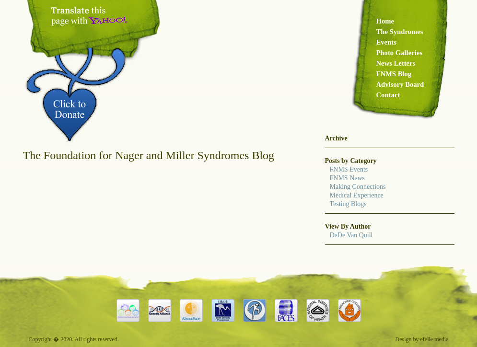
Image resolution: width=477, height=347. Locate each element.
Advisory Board (400, 84)
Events (386, 42)
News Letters (396, 63)
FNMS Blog (394, 74)
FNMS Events (349, 169)
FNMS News (347, 178)
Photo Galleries (399, 53)
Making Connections (358, 186)
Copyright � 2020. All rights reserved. (74, 339)
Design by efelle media (422, 339)
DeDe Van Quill (351, 235)
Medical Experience (357, 195)
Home (385, 21)
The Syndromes (399, 31)
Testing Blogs (348, 204)
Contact (388, 95)
